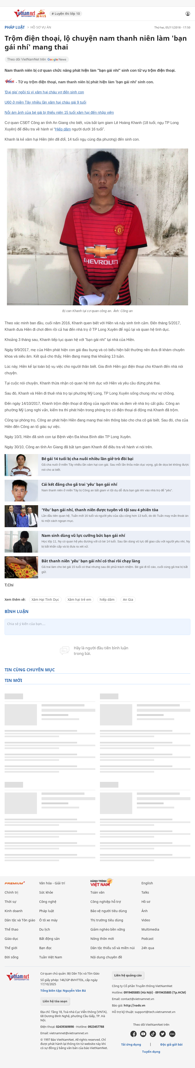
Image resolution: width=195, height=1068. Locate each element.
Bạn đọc (45, 948)
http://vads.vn (134, 1005)
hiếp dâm (107, 599)
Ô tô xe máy (48, 920)
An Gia (128, 599)
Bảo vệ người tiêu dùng (108, 911)
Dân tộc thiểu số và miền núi (112, 948)
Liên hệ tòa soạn (55, 1001)
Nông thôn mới (102, 938)
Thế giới (11, 948)
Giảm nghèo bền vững (107, 929)
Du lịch (44, 929)
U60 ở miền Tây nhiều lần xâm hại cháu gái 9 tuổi (45, 102)
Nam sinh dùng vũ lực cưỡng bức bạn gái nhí (83, 535)
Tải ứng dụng (131, 1044)
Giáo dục (11, 938)
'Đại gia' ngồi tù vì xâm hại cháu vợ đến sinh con (44, 92)
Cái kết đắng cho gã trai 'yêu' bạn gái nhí (79, 484)
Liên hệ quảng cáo (128, 975)
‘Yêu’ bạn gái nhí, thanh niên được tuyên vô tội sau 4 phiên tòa (100, 510)
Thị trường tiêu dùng (106, 920)
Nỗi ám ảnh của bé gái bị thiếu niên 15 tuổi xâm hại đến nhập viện (59, 113)
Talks (145, 892)
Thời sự (10, 901)
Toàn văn (97, 892)
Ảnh (144, 911)
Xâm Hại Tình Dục (45, 599)
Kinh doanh (14, 911)
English (147, 883)
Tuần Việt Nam (50, 957)
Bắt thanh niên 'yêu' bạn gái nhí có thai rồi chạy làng (91, 561)
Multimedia (150, 929)
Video (145, 920)
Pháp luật (15, 27)
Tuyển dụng (151, 1051)
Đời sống (11, 957)
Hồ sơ (145, 901)
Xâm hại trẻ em (79, 599)
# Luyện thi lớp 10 (66, 13)
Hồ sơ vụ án (40, 27)
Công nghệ (47, 901)
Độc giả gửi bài (171, 1044)
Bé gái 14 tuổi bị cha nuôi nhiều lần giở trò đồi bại (87, 458)
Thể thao (11, 929)
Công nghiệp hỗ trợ (105, 901)
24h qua (147, 948)
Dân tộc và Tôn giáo (20, 920)
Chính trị (11, 892)
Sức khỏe (46, 892)
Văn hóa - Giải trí (52, 883)
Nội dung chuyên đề (106, 957)
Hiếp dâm (63, 129)
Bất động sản (49, 938)
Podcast (147, 938)
